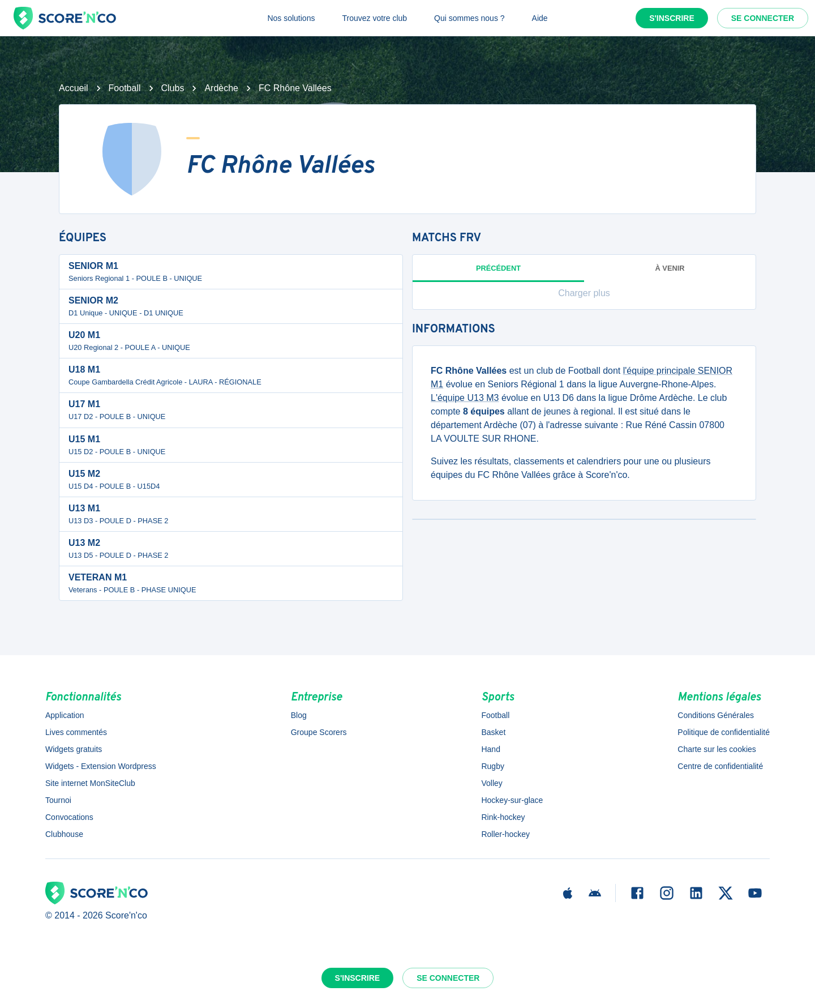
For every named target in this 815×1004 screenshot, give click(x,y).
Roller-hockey (505, 834)
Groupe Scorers (319, 732)
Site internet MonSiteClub (90, 783)
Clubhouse (64, 834)
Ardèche (221, 88)
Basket (493, 732)
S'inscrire (671, 18)
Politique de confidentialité (723, 732)
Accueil (73, 88)
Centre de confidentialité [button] (720, 766)
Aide (540, 18)
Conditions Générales (715, 715)
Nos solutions (291, 18)
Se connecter (762, 18)
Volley (491, 783)
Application (64, 715)
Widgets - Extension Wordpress (100, 766)
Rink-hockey (503, 817)
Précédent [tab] (498, 273)
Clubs (173, 88)
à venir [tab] (670, 268)
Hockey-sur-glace (512, 800)
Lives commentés (76, 732)
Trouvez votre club (374, 18)
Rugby (492, 766)
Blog (299, 715)
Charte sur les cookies (716, 749)
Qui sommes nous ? (469, 18)
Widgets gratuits (73, 749)
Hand (490, 749)
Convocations (69, 817)
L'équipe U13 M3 (465, 398)
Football (125, 88)
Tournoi (58, 800)
